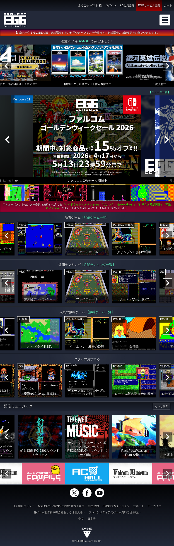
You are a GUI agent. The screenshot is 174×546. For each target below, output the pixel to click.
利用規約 (93, 506)
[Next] (167, 66)
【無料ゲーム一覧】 (100, 312)
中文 (81, 518)
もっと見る (161, 407)
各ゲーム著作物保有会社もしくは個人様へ (59, 512)
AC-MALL (84, 42)
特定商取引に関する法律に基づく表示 (61, 506)
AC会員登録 (127, 5)
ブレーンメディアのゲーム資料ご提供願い (114, 512)
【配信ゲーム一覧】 (95, 218)
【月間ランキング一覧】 (98, 265)
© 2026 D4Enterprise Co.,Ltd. (87, 541)
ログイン (110, 5)
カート (168, 5)
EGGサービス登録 (149, 5)
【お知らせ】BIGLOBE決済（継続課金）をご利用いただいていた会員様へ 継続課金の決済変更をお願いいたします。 (87, 33)
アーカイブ (154, 506)
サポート (138, 506)
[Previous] (6, 66)
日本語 (91, 518)
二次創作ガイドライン (116, 506)
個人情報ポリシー (23, 506)
